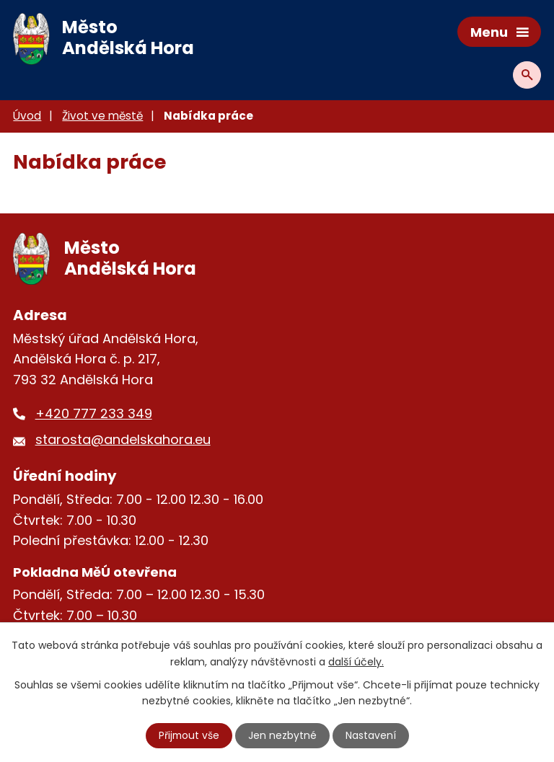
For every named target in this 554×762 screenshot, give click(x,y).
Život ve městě (102, 115)
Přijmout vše (189, 735)
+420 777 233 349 (93, 413)
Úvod (27, 115)
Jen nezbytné (283, 735)
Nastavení (371, 735)
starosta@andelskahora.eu (123, 439)
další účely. (356, 661)
